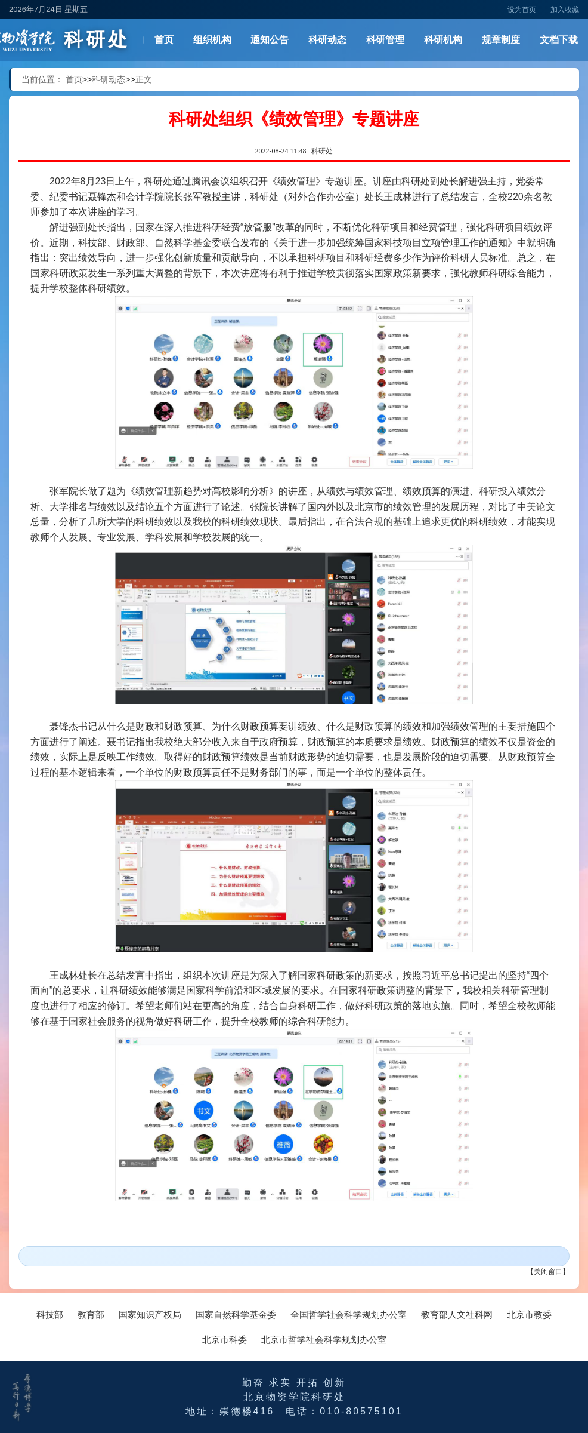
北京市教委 (529, 1314)
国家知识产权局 (150, 1314)
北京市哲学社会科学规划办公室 (323, 1339)
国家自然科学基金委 (236, 1314)
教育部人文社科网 (457, 1314)
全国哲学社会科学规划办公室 (348, 1314)
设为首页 (521, 9)
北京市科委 (224, 1339)
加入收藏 (564, 9)
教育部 (91, 1314)
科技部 (49, 1314)
